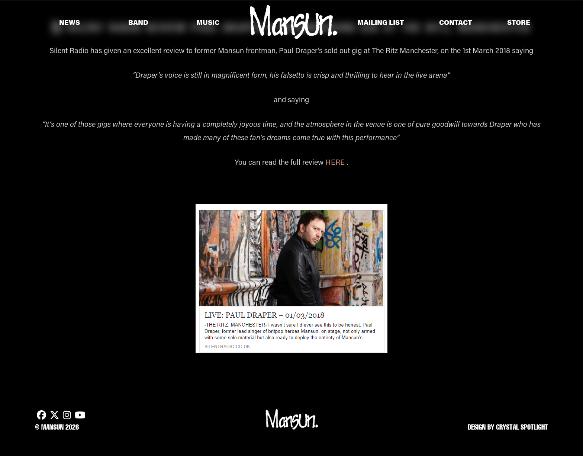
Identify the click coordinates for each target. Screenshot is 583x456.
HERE (335, 162)
